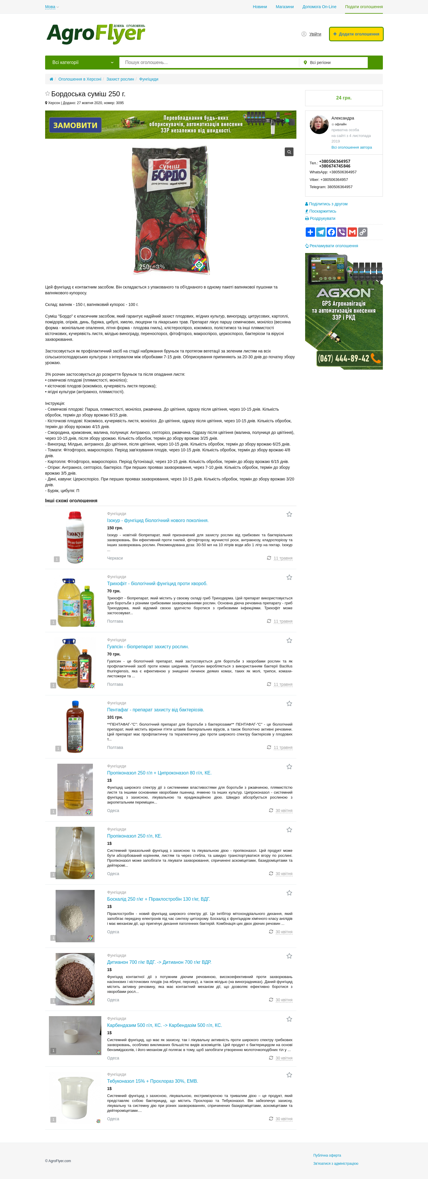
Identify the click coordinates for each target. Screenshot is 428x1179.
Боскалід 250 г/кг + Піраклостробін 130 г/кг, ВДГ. (158, 899)
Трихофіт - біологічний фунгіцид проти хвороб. (157, 583)
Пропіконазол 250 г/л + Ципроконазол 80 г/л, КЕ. (159, 772)
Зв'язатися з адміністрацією (335, 1164)
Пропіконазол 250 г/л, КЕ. (134, 836)
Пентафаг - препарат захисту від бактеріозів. (155, 709)
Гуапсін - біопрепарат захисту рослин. (148, 646)
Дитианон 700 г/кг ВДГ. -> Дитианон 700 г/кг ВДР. (159, 962)
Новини (260, 6)
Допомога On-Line (319, 6)
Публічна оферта (327, 1155)
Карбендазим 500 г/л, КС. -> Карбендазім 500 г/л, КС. (164, 1025)
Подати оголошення (364, 6)
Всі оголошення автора (352, 147)
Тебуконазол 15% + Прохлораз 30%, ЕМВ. (152, 1081)
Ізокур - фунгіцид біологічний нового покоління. (158, 520)
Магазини (285, 6)
